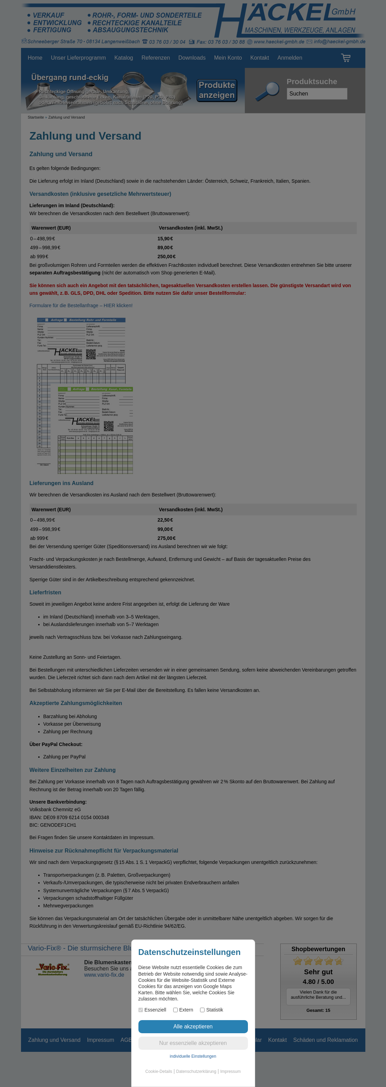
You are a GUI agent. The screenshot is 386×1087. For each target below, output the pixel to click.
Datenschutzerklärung (196, 1071)
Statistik (211, 1010)
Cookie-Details (158, 1071)
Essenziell (152, 1010)
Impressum (230, 1071)
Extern (183, 1010)
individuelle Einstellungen (193, 1056)
